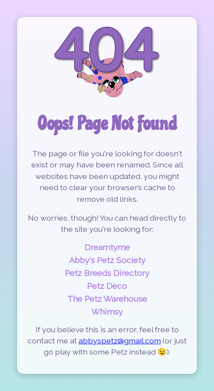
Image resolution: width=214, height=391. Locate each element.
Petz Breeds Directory (107, 273)
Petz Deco (107, 286)
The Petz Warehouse (107, 298)
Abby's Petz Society (107, 260)
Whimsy (107, 311)
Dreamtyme (107, 247)
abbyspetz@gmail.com (119, 340)
